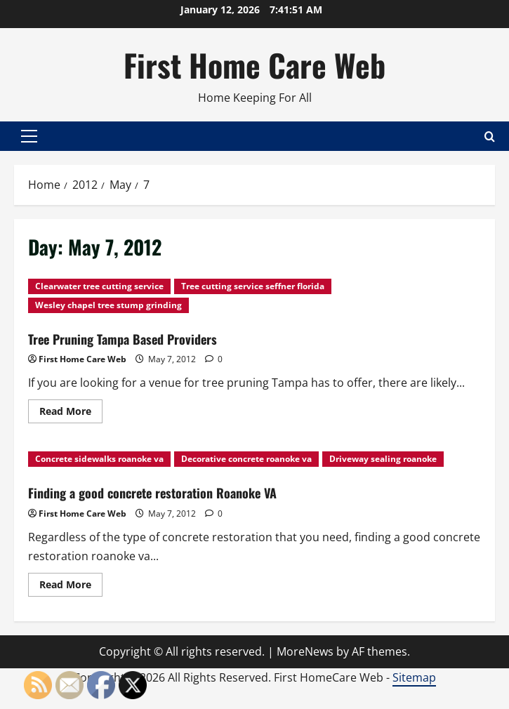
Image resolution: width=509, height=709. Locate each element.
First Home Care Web (254, 65)
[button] (29, 136)
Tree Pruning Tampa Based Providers (122, 339)
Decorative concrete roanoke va (246, 459)
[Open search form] (489, 136)
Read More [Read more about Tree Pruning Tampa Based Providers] (71, 413)
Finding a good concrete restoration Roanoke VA (152, 493)
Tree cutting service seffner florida (252, 286)
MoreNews (305, 651)
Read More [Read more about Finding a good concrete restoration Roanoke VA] (71, 587)
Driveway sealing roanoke (383, 459)
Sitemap (414, 677)
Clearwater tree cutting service (99, 286)
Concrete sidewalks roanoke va (99, 459)
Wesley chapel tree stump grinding (108, 305)
